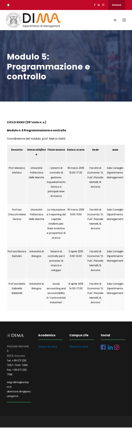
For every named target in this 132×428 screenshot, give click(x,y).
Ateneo (116, 5)
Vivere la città (47, 347)
